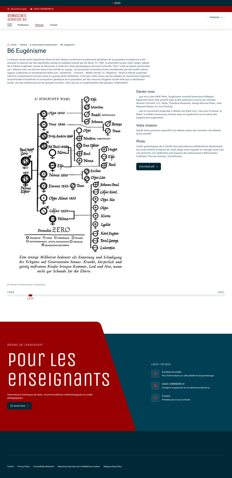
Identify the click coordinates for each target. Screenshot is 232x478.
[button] (216, 17)
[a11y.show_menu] (9, 25)
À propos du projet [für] (171, 371)
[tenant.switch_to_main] (116, 3)
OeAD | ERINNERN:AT (191, 383)
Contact (166, 395)
